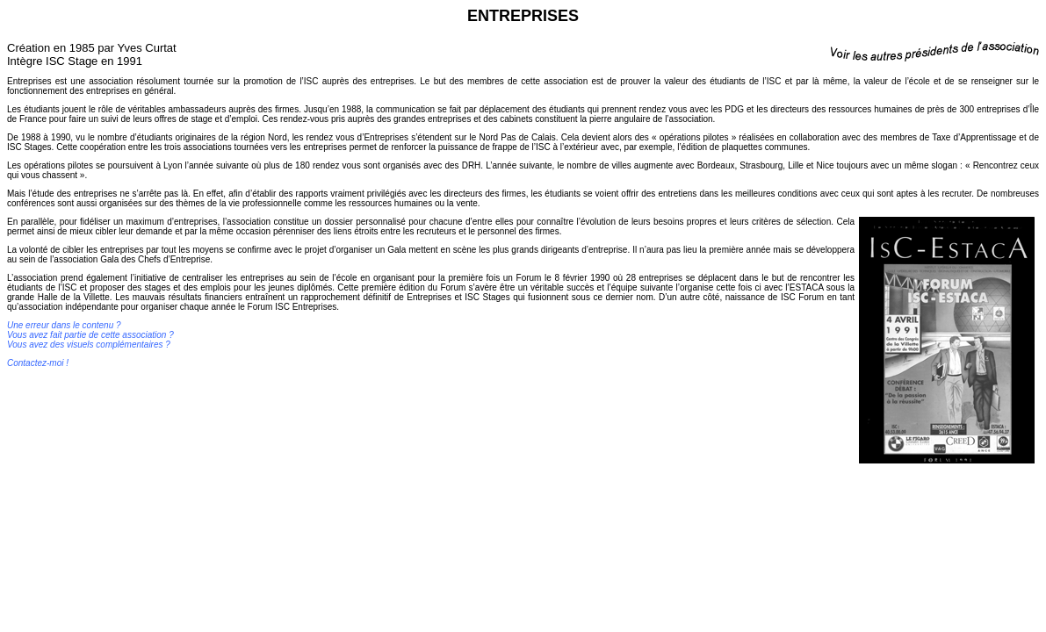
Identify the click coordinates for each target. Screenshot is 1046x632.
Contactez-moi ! (38, 363)
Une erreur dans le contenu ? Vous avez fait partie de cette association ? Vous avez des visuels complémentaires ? (90, 334)
